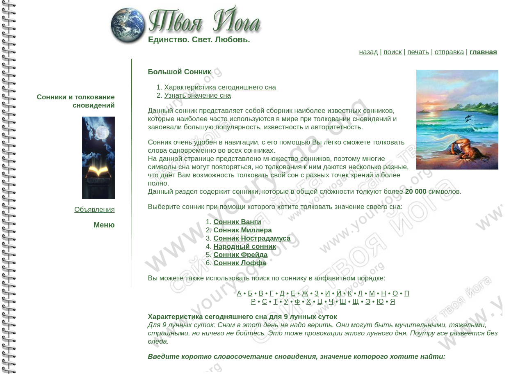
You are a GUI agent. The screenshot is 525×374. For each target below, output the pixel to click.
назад (368, 52)
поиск (392, 52)
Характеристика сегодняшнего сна (220, 87)
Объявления (94, 209)
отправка (449, 52)
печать (418, 52)
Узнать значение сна (197, 95)
